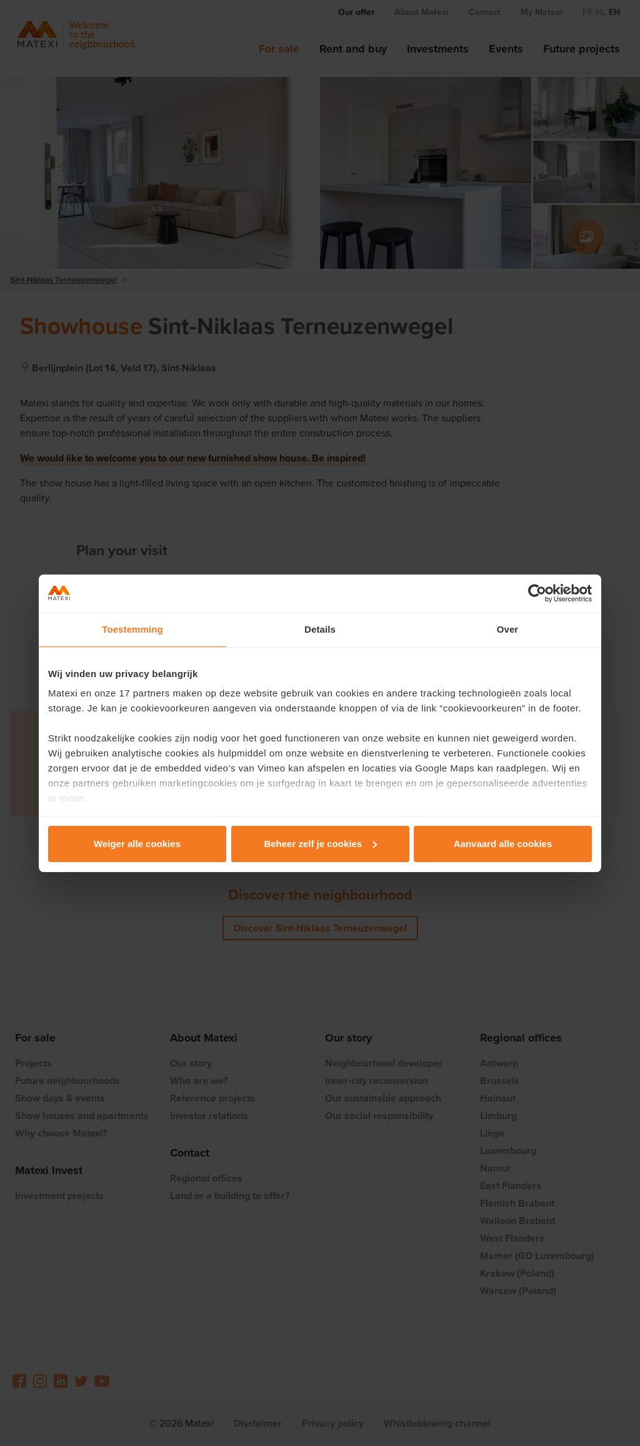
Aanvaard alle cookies (503, 843)
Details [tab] (320, 629)
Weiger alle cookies (137, 843)
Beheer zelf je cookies (320, 843)
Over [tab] (508, 629)
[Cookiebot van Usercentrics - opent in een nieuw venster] (537, 593)
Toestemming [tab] (132, 629)
